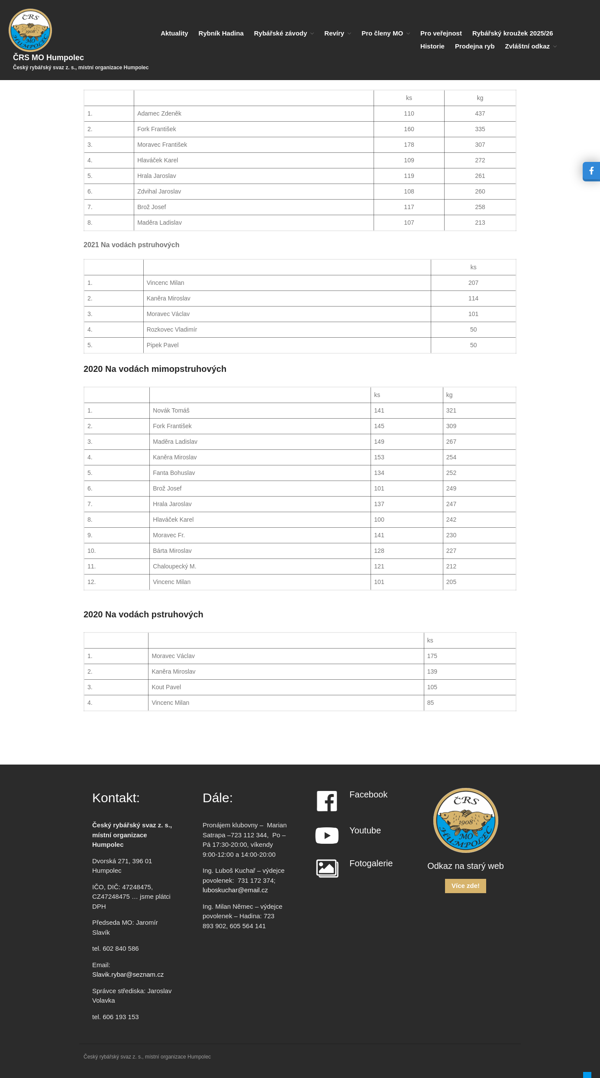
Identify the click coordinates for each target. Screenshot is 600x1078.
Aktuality (174, 33)
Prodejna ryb (475, 46)
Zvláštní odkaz (527, 46)
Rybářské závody (280, 33)
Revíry (334, 33)
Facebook (368, 794)
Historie (432, 46)
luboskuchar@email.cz (235, 890)
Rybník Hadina (221, 33)
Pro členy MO (382, 33)
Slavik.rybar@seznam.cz (128, 974)
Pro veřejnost (441, 33)
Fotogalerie (371, 863)
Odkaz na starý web (465, 866)
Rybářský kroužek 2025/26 (512, 33)
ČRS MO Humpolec (48, 57)
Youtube (365, 830)
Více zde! (466, 885)
